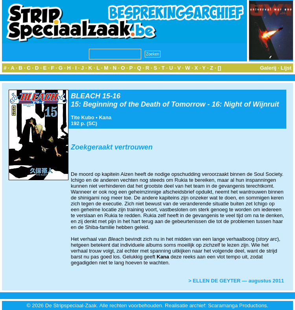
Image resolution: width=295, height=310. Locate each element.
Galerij (268, 68)
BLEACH (85, 96)
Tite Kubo (82, 117)
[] (219, 68)
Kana (105, 117)
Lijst (286, 68)
